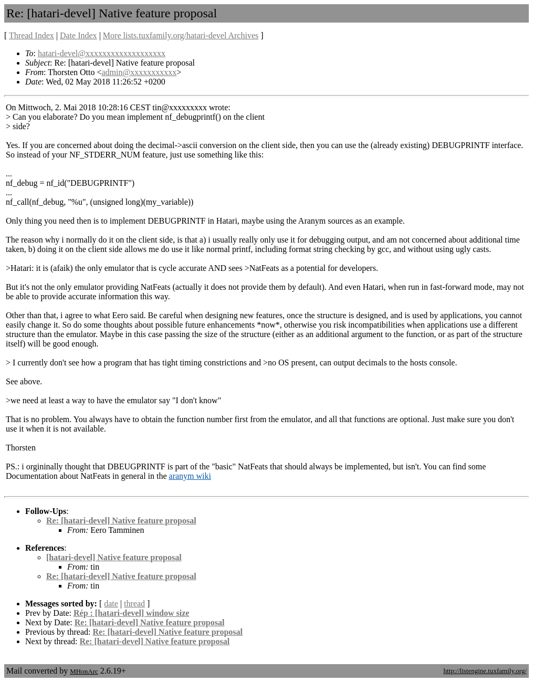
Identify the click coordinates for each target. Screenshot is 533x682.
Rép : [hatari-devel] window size (131, 612)
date (111, 603)
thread (134, 603)
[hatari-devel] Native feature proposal (114, 557)
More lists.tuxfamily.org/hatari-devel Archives (180, 35)
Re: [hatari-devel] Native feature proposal (121, 520)
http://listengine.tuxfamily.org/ (485, 671)
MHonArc (84, 671)
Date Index (78, 35)
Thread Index (31, 35)
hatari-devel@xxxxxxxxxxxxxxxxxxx (101, 53)
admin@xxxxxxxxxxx (138, 72)
